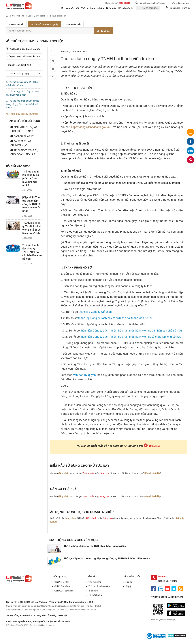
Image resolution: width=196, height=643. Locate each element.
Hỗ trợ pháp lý (125, 8)
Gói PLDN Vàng (62, 586)
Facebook (190, 142)
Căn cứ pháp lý (22, 136)
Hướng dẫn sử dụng (180, 3)
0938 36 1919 (167, 581)
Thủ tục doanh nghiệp (92, 8)
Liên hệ (128, 582)
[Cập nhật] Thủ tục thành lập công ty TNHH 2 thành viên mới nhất (31, 204)
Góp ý (128, 586)
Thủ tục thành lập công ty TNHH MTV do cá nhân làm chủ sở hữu (32, 252)
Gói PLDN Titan (61, 582)
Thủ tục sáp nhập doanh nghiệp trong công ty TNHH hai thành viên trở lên (107, 558)
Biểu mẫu (111, 8)
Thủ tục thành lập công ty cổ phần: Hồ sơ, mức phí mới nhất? (30, 178)
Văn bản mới (72, 8)
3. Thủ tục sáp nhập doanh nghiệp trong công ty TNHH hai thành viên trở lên (22, 104)
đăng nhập (63, 473)
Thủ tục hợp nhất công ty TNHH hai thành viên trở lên (95, 546)
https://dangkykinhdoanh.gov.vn (90, 127)
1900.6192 (154, 446)
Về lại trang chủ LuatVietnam (150, 3)
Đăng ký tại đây (152, 473)
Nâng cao (104, 473)
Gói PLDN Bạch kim (64, 590)
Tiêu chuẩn (88, 473)
